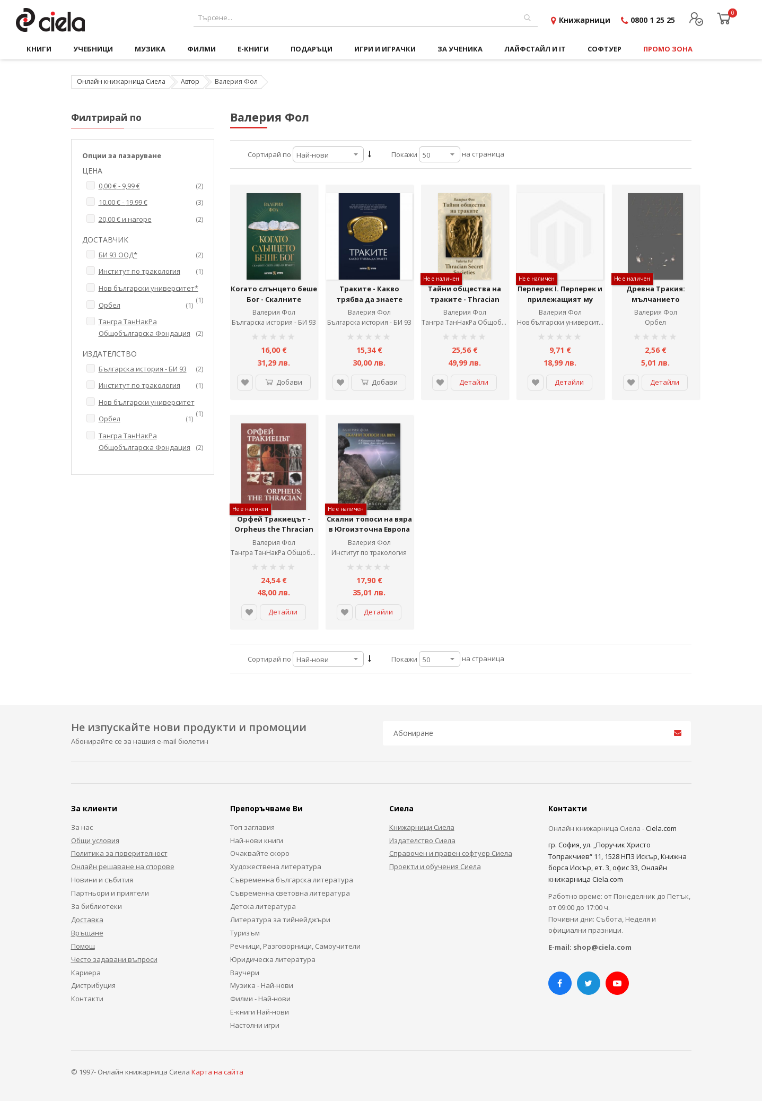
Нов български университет (561, 322)
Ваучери (244, 972)
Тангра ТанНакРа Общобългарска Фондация (493, 322)
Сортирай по (269, 154)
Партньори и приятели (110, 893)
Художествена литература (275, 866)
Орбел (655, 322)
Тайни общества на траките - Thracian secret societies (464, 299)
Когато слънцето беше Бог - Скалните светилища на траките (274, 299)
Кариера (86, 972)
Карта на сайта (217, 1072)
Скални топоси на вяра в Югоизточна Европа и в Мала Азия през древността (369, 534)
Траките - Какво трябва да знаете (369, 294)
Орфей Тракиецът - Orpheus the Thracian (273, 524)
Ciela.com (661, 828)
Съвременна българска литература (291, 880)
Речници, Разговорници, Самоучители (295, 946)
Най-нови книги (256, 840)
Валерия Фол (273, 312)
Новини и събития (102, 880)
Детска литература (263, 906)
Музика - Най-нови (261, 985)
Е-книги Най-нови (259, 1012)
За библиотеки (96, 906)
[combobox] (366, 17)
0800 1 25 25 (652, 20)
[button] (245, 383)
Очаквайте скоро (260, 853)
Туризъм (245, 933)
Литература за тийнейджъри (280, 919)
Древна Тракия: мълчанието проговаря (655, 299)
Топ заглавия (252, 827)
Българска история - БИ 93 (274, 322)
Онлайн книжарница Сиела (121, 81)
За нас (82, 827)
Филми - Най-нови (260, 998)
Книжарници (584, 20)
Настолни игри (254, 1025)
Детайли (473, 382)
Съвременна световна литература (290, 893)
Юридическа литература (273, 959)
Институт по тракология (369, 552)
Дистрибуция (93, 985)
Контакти (87, 998)
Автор (190, 81)
